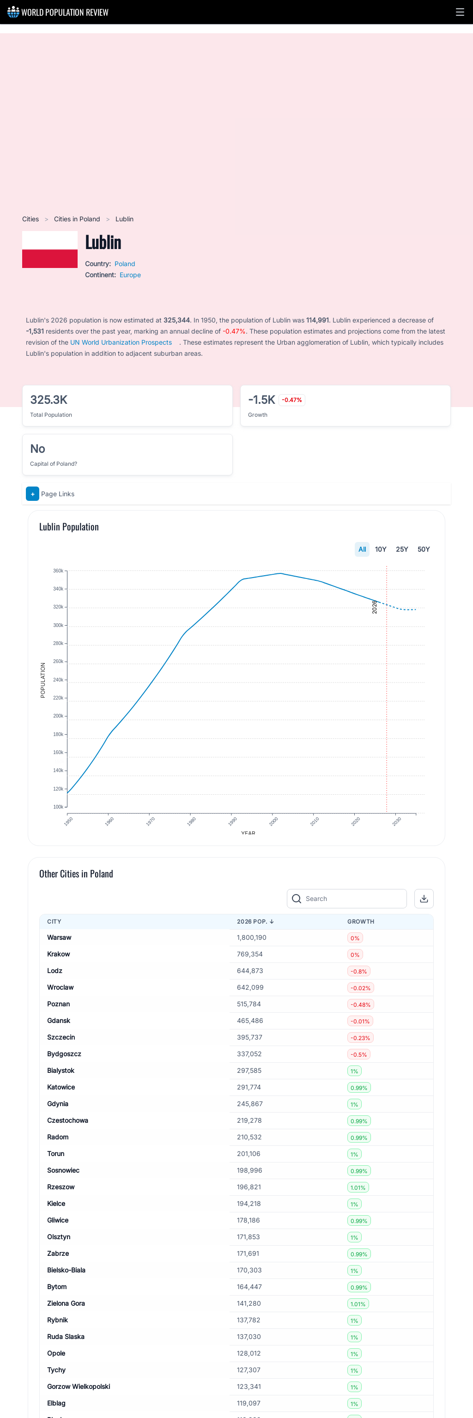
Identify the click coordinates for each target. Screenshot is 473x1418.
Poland (125, 264)
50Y (424, 549)
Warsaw (59, 944)
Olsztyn (58, 1243)
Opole (56, 1359)
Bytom (57, 1293)
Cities (31, 219)
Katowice (61, 1093)
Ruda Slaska (66, 1343)
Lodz (54, 977)
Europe (130, 275)
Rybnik (57, 1326)
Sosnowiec (63, 1177)
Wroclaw (60, 994)
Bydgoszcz (64, 1060)
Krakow (58, 960)
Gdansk (58, 1027)
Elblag (56, 1409)
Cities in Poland (78, 219)
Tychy (56, 1376)
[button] (460, 12)
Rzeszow (60, 1193)
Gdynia (57, 1110)
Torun (55, 1160)
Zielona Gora (66, 1310)
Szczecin (61, 1043)
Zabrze (58, 1260)
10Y (381, 549)
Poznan (58, 1010)
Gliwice (57, 1226)
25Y (402, 549)
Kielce (56, 1210)
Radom (57, 1143)
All (362, 549)
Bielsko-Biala (66, 1276)
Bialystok (60, 1077)
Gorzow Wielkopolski (78, 1393)
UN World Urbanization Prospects (121, 342)
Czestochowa (67, 1127)
